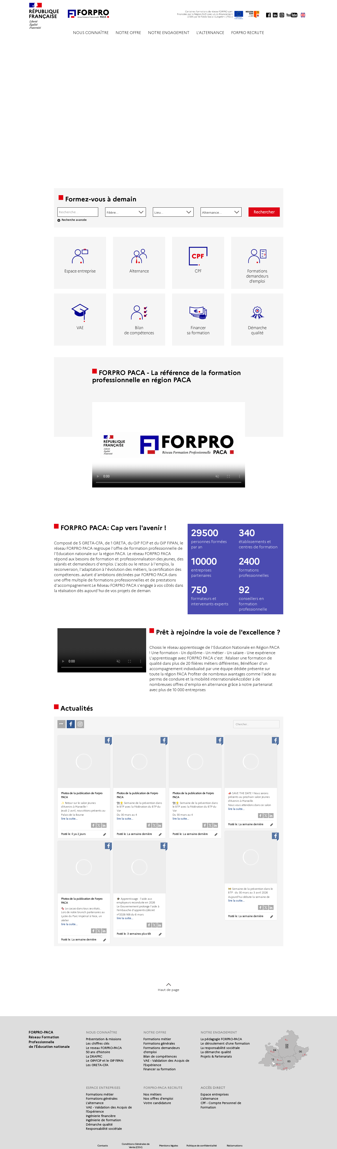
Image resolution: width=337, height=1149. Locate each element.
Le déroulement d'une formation (225, 1043)
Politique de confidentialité (201, 1145)
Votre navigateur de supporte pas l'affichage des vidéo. (168, 444)
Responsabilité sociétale (104, 1128)
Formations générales (159, 1043)
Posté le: (73, 834)
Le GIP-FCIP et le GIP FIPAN (104, 1060)
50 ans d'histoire (98, 1052)
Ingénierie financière (101, 1116)
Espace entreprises (215, 1094)
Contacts (103, 1145)
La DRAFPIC (94, 1056)
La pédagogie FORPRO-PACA (221, 1039)
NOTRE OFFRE (128, 33)
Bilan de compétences (160, 1056)
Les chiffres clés (97, 1043)
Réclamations (234, 1145)
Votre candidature (157, 1103)
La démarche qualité (216, 1052)
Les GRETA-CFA (97, 1065)
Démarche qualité (99, 1124)
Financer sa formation (159, 1069)
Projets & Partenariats (216, 1056)
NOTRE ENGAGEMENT (168, 33)
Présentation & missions (103, 1039)
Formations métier (157, 1039)
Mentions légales (168, 1145)
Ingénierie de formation (103, 1120)
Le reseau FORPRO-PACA (104, 1048)
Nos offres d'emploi (158, 1098)
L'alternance (95, 1103)
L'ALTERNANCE (210, 33)
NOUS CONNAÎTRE (91, 33)
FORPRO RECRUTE (247, 33)
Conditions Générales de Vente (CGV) (135, 1146)
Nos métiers (152, 1094)
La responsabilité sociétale (220, 1048)
